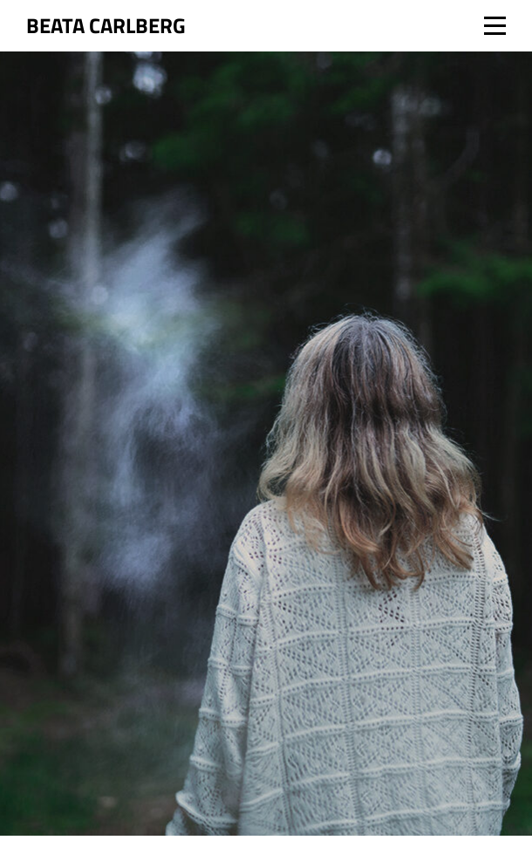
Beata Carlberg (106, 25)
